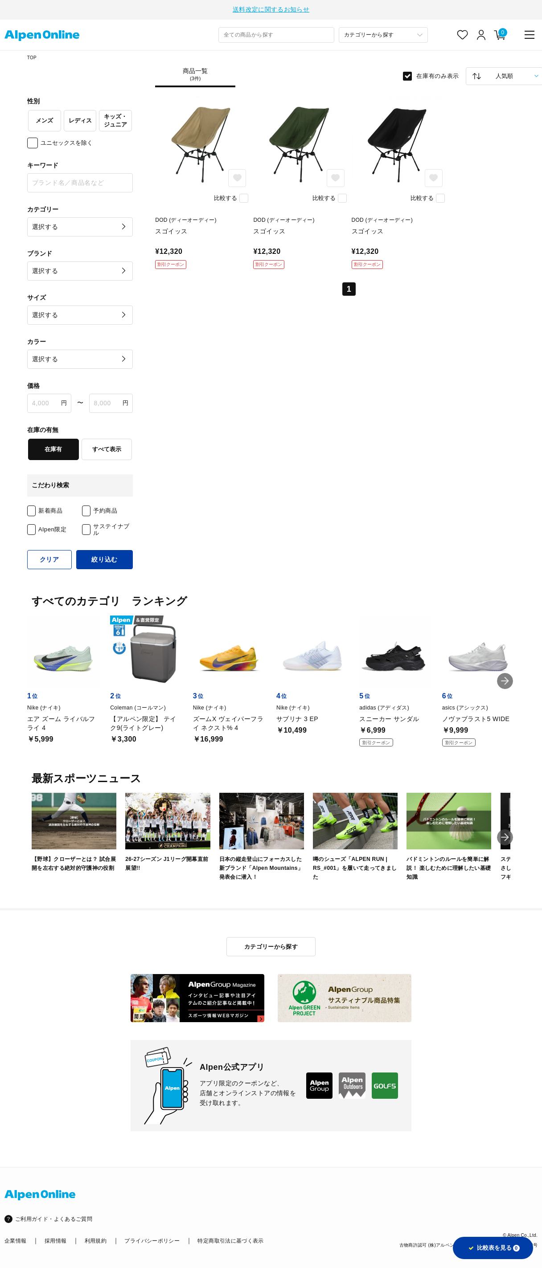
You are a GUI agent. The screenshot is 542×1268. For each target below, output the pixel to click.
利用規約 (96, 1240)
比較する (225, 197)
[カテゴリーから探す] (383, 34)
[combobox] (276, 34)
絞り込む (104, 558)
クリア (49, 558)
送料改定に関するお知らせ (271, 8)
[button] (505, 680)
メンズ (44, 119)
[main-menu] (529, 34)
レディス (80, 119)
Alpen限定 (52, 528)
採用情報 (55, 1240)
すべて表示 (106, 448)
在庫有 (53, 448)
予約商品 (105, 509)
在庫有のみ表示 (437, 75)
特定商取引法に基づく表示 (230, 1240)
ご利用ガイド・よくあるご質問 (53, 1218)
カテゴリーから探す (271, 945)
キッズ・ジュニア (115, 119)
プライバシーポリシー (152, 1240)
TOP (32, 56)
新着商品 (50, 509)
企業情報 (15, 1240)
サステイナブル (111, 529)
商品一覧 (195, 73)
